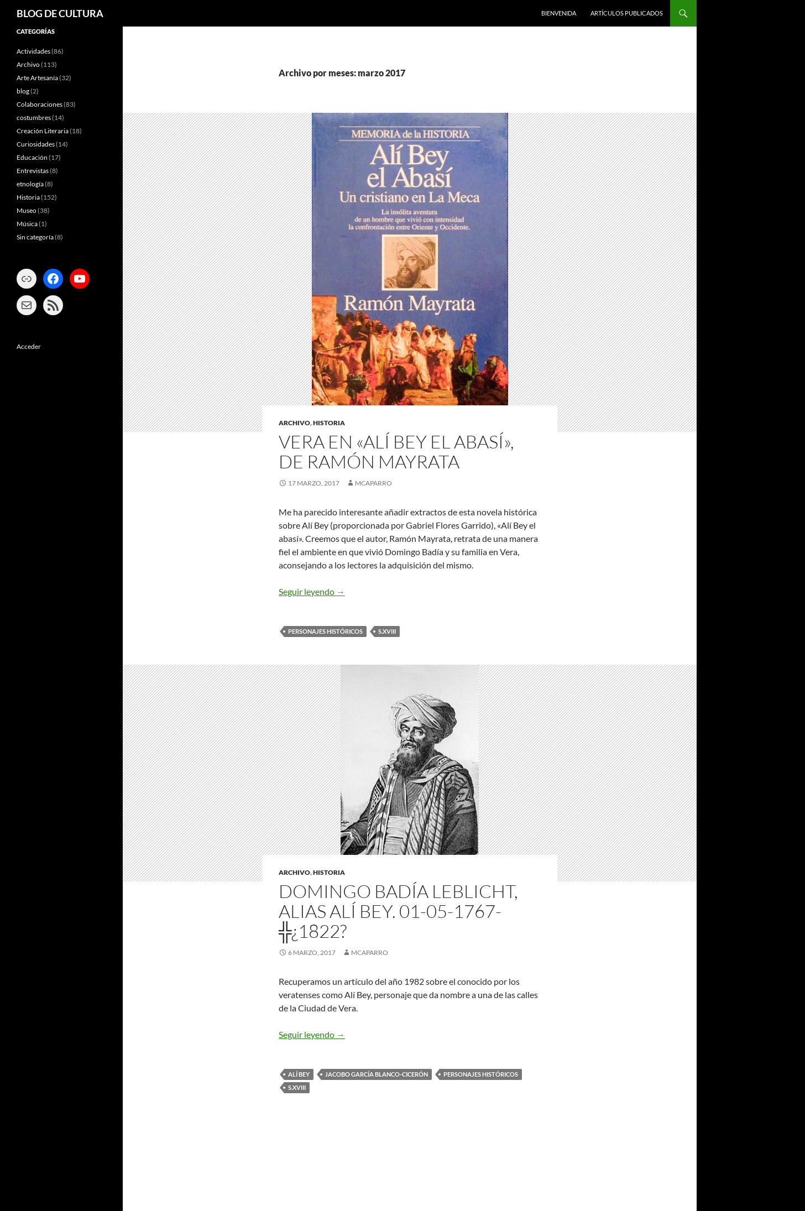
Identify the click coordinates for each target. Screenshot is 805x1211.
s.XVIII (387, 631)
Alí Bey (299, 1074)
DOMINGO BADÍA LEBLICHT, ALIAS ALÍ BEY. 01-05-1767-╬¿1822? (398, 911)
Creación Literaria (43, 131)
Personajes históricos (325, 631)
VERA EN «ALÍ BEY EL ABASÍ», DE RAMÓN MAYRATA (396, 451)
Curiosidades (36, 144)
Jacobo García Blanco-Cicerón (376, 1074)
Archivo (294, 423)
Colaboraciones (39, 104)
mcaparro (373, 483)
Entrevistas (33, 170)
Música (27, 224)
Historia (329, 423)
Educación (32, 157)
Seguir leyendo (312, 591)
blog (23, 91)
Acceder (29, 346)
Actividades (33, 51)
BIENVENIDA (558, 13)
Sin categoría (35, 237)
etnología (30, 184)
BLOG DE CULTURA (60, 13)
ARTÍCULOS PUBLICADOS (626, 13)
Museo (26, 210)
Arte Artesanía (37, 78)
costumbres (34, 117)
